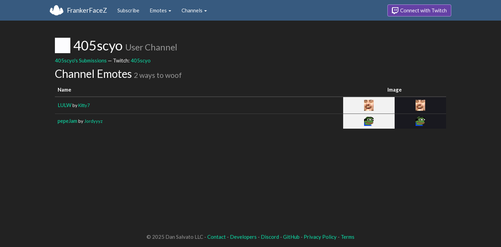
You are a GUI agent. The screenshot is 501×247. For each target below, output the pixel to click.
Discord (270, 237)
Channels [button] (194, 10)
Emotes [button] (160, 10)
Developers (243, 237)
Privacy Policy (320, 237)
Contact (216, 237)
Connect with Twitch (419, 10)
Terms (347, 237)
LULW (64, 105)
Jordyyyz (93, 121)
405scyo (141, 60)
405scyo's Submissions (81, 60)
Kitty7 (84, 105)
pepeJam (67, 121)
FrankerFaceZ (87, 10)
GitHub (291, 237)
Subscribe (128, 10)
